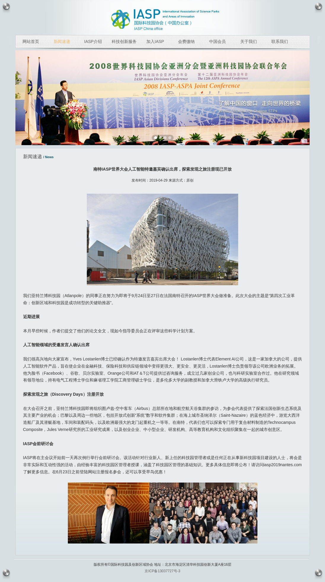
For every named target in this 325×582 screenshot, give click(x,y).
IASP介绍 (93, 41)
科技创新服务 (124, 41)
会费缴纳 (186, 41)
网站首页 (31, 41)
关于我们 (248, 41)
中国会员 (217, 41)
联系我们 (279, 41)
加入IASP (155, 41)
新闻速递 (62, 41)
